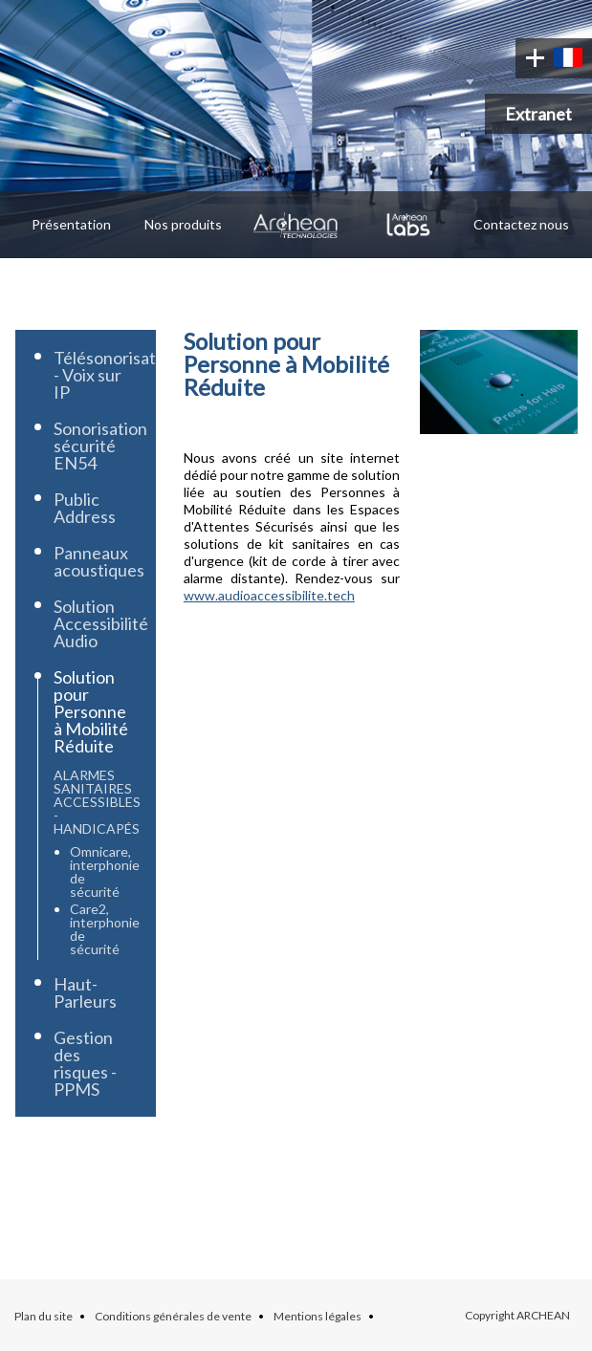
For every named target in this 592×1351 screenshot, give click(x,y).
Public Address (85, 508)
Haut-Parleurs (85, 992)
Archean (296, 224)
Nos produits (183, 224)
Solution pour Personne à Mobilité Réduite (91, 711)
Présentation (71, 224)
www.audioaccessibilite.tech (269, 595)
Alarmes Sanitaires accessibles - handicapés (97, 802)
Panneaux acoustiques (99, 561)
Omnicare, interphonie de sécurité (105, 871)
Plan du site (43, 1316)
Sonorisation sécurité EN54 (100, 445)
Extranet (538, 113)
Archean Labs (408, 224)
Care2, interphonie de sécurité (105, 929)
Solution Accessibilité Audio (101, 623)
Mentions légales (318, 1316)
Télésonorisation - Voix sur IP (116, 375)
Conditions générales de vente (173, 1316)
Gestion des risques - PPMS (85, 1063)
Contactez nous (521, 224)
